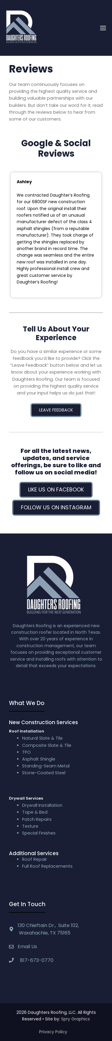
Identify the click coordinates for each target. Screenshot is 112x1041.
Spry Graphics (75, 1019)
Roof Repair (34, 859)
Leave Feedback (56, 410)
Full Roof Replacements (47, 866)
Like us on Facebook (56, 489)
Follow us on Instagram (56, 507)
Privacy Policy (53, 1032)
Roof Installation (26, 731)
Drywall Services (26, 798)
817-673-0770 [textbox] (35, 960)
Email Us (27, 946)
